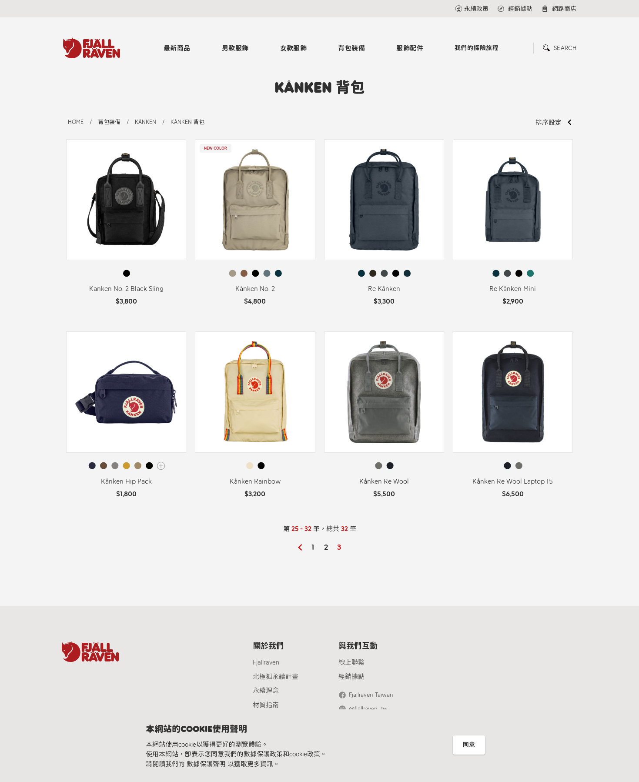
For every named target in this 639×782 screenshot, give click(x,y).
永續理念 (266, 691)
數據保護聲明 (206, 764)
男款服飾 (235, 48)
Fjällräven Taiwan (371, 694)
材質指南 (266, 705)
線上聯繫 (351, 662)
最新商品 (177, 48)
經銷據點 (351, 677)
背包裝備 (351, 48)
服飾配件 (409, 48)
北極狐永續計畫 (275, 677)
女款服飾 (293, 48)
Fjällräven (266, 662)
